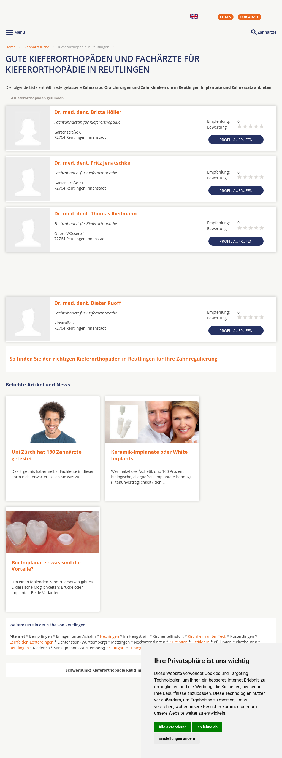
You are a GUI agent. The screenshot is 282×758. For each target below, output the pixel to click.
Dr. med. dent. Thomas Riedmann (95, 213)
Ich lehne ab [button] (207, 727)
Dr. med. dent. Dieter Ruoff (87, 303)
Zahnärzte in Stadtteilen (73, 728)
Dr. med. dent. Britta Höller (87, 112)
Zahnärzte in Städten (80, 719)
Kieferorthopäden (26, 732)
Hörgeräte (123, 719)
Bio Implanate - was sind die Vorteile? (224, 450)
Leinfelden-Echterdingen (31, 526)
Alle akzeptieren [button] (173, 727)
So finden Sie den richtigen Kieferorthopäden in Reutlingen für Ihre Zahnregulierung (114, 358)
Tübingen (137, 532)
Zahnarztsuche (37, 46)
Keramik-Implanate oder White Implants (131, 450)
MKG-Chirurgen (24, 726)
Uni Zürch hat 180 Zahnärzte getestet (47, 450)
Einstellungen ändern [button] (177, 738)
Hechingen (109, 521)
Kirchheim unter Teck (207, 521)
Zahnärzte (267, 32)
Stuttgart (117, 532)
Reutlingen (19, 532)
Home (11, 46)
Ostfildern (201, 526)
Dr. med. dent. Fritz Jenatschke (92, 162)
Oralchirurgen (22, 719)
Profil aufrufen (236, 139)
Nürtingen (178, 526)
